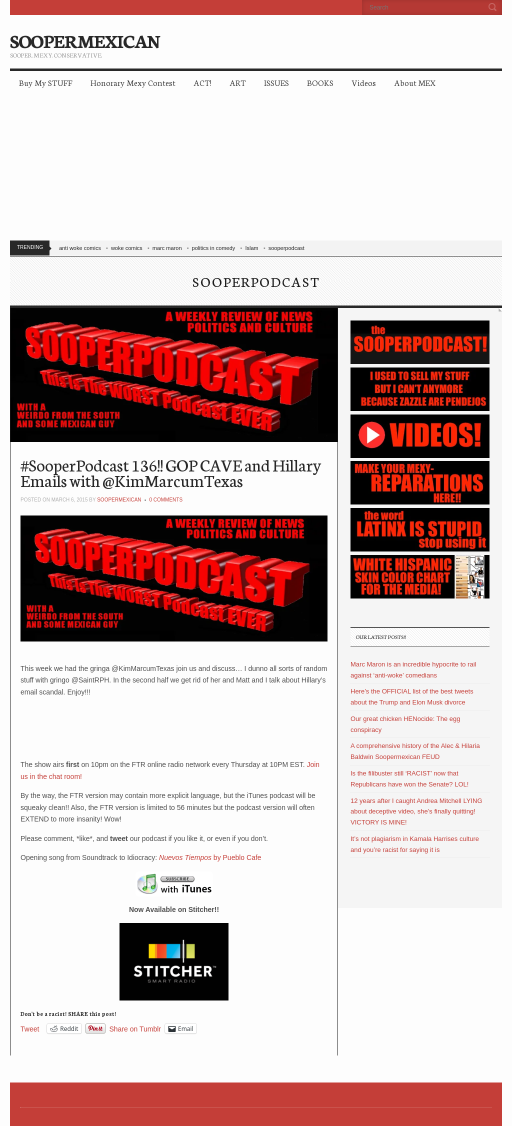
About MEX (415, 82)
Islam (251, 248)
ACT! (203, 82)
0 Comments (165, 499)
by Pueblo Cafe (210, 858)
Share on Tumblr (136, 1028)
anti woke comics (80, 248)
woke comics (126, 248)
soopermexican (119, 499)
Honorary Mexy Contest (133, 82)
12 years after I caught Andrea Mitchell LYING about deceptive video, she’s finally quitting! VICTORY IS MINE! (416, 811)
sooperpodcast (286, 248)
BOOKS (320, 82)
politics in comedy (214, 248)
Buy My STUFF (45, 82)
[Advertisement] (256, 170)
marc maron (167, 248)
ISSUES (276, 82)
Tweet (29, 1028)
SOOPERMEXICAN (85, 40)
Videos (364, 82)
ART (238, 82)
